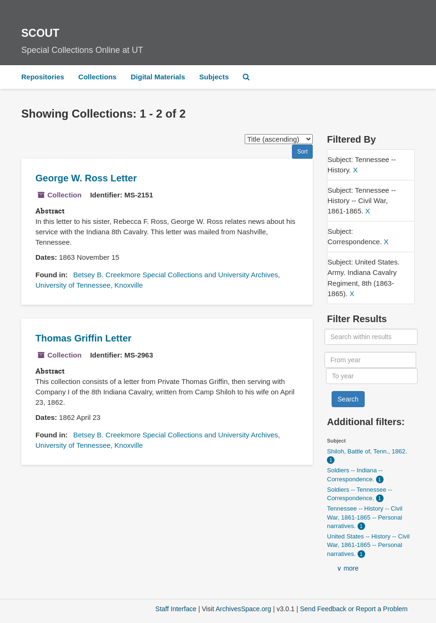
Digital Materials (158, 77)
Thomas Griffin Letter (83, 338)
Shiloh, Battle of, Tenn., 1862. (367, 451)
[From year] (370, 360)
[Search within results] (371, 337)
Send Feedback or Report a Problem (354, 609)
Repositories (42, 77)
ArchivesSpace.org (243, 609)
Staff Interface (176, 609)
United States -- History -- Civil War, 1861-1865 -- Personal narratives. (368, 545)
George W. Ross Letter (86, 178)
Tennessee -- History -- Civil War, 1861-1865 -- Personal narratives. (364, 517)
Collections (97, 77)
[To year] (372, 376)
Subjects (214, 77)
